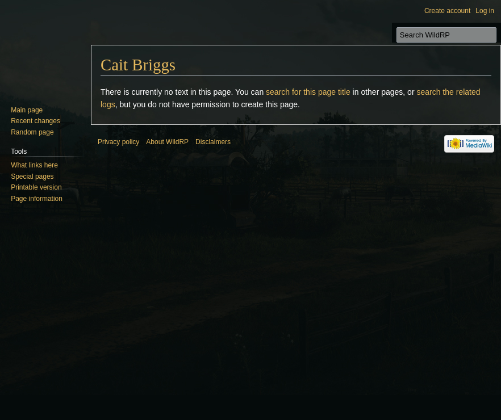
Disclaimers (213, 142)
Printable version (36, 187)
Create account (447, 11)
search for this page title (308, 91)
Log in (484, 11)
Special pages (32, 176)
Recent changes (35, 121)
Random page (32, 132)
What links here (34, 165)
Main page (27, 110)
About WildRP (167, 142)
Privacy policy (118, 142)
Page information (36, 199)
